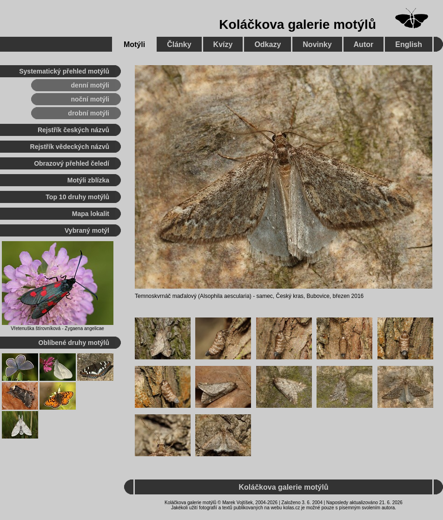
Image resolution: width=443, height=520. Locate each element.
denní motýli (90, 85)
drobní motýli (88, 113)
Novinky (317, 44)
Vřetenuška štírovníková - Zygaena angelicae (57, 328)
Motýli (134, 44)
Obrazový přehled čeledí (71, 163)
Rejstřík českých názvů (73, 130)
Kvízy (223, 44)
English (408, 44)
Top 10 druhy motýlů (77, 197)
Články (179, 44)
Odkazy (267, 44)
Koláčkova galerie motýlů (297, 24)
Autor (364, 44)
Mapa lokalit (90, 213)
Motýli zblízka (88, 180)
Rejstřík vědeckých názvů (69, 146)
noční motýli (90, 99)
